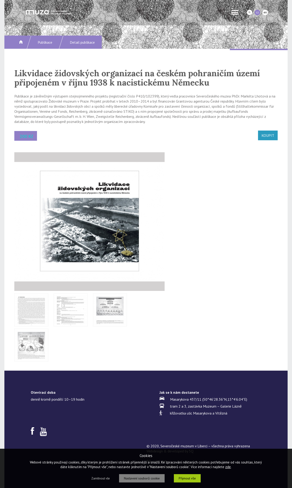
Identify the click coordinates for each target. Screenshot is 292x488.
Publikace (45, 42)
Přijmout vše (187, 478)
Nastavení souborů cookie (142, 478)
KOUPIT (267, 135)
